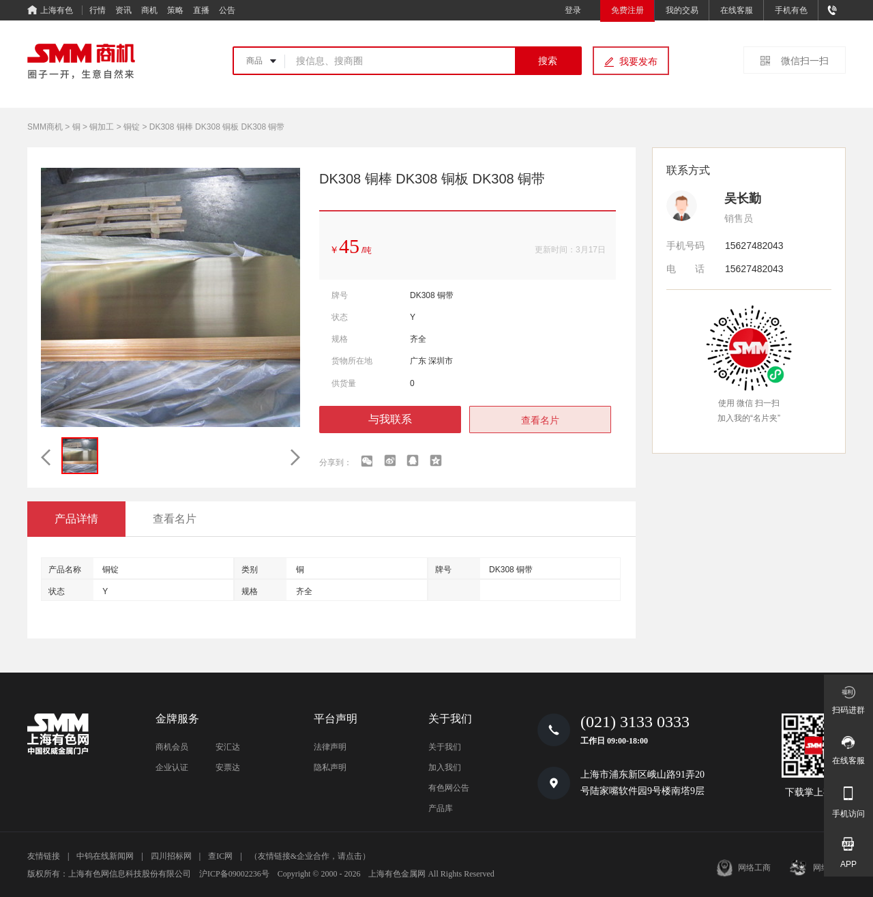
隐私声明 (330, 767)
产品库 (440, 808)
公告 (227, 10)
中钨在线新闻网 (105, 856)
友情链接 (43, 856)
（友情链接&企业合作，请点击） (310, 856)
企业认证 (172, 767)
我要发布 (638, 61)
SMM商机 (45, 127)
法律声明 (330, 747)
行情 (97, 10)
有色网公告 (448, 788)
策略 (175, 10)
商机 (149, 10)
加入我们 (444, 767)
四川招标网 (171, 856)
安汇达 (228, 747)
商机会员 (172, 747)
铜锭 (131, 127)
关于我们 (444, 747)
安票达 (228, 767)
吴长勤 (742, 198)
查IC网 (220, 856)
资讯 (123, 10)
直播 (201, 10)
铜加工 (101, 127)
